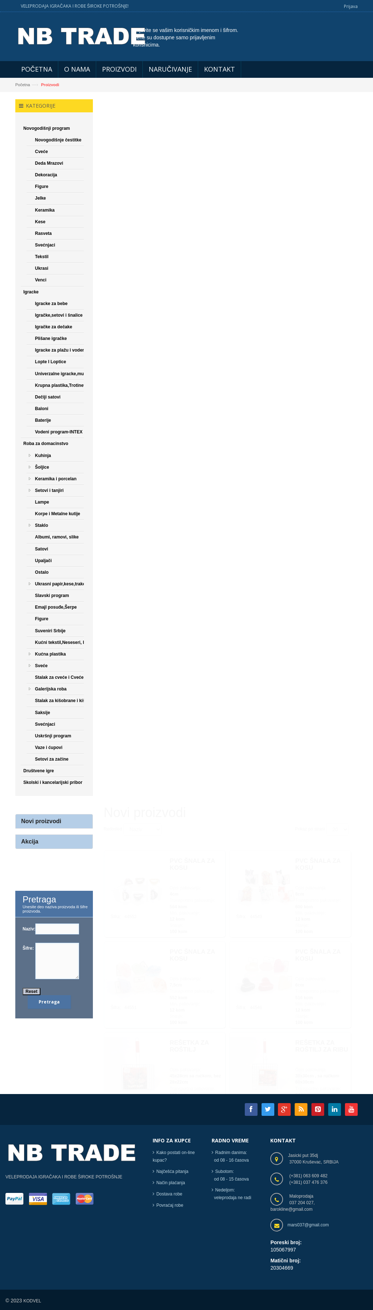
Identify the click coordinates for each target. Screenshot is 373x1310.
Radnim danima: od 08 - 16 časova (230, 1156)
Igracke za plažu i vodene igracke (69, 350)
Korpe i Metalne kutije (57, 514)
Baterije (43, 420)
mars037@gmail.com (308, 1225)
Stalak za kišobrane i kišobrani (67, 701)
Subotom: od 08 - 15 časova (230, 1175)
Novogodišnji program (46, 128)
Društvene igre (38, 771)
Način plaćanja (170, 1182)
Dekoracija (46, 175)
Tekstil (41, 257)
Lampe (42, 502)
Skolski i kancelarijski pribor (52, 782)
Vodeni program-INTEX (58, 432)
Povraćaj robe (169, 1205)
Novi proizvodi (41, 821)
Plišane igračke (51, 338)
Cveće (41, 151)
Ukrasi (41, 268)
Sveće (41, 665)
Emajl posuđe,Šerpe (56, 607)
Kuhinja (43, 455)
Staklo (41, 525)
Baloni (41, 408)
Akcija (29, 841)
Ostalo (41, 572)
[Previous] (113, 1076)
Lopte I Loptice (50, 362)
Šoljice (42, 467)
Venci (40, 280)
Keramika (45, 210)
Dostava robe (169, 1194)
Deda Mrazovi (49, 163)
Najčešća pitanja (172, 1171)
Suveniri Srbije (50, 630)
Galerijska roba (51, 689)
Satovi (41, 549)
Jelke (40, 198)
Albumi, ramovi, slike (57, 537)
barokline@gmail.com (291, 1209)
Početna (22, 85)
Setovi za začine (51, 759)
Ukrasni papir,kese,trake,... (62, 583)
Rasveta (43, 233)
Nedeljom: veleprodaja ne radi (231, 1193)
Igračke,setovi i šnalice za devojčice (72, 315)
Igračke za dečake (53, 326)
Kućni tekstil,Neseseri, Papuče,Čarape (74, 642)
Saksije (42, 712)
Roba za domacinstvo (45, 443)
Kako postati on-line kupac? (174, 1156)
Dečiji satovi (47, 397)
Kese (40, 221)
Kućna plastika (50, 654)
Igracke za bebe (51, 303)
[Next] (270, 1076)
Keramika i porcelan (55, 478)
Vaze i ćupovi (48, 747)
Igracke (31, 292)
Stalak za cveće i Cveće (59, 677)
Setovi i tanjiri (49, 490)
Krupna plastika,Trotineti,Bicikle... (70, 385)
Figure (41, 186)
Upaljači (43, 560)
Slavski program (52, 595)
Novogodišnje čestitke (58, 140)
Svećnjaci (45, 245)
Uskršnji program (53, 735)
